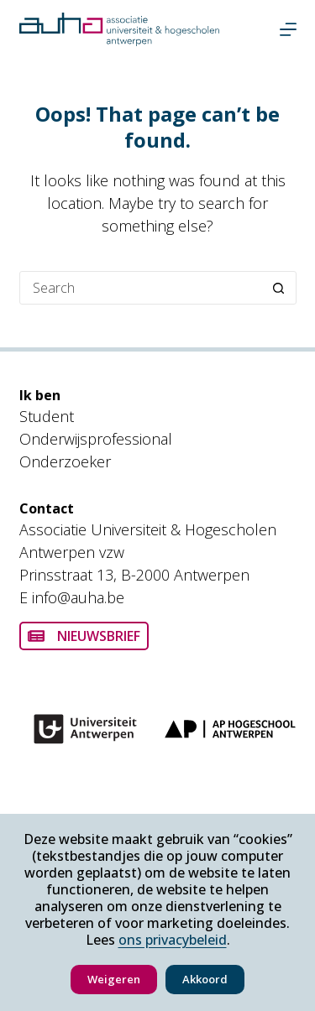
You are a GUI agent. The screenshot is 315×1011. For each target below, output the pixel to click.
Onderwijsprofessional (95, 439)
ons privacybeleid (172, 939)
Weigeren (113, 979)
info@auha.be (78, 597)
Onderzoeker (65, 461)
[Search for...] (141, 288)
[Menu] (288, 29)
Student (46, 416)
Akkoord (205, 979)
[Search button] (279, 288)
